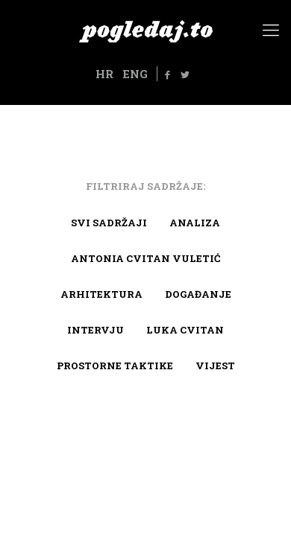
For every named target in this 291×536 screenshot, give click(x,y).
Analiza (194, 222)
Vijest (215, 365)
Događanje (198, 294)
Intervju (95, 329)
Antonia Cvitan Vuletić (145, 258)
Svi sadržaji (109, 222)
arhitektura (101, 294)
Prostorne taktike (115, 365)
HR (104, 73)
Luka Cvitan (185, 329)
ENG (135, 73)
